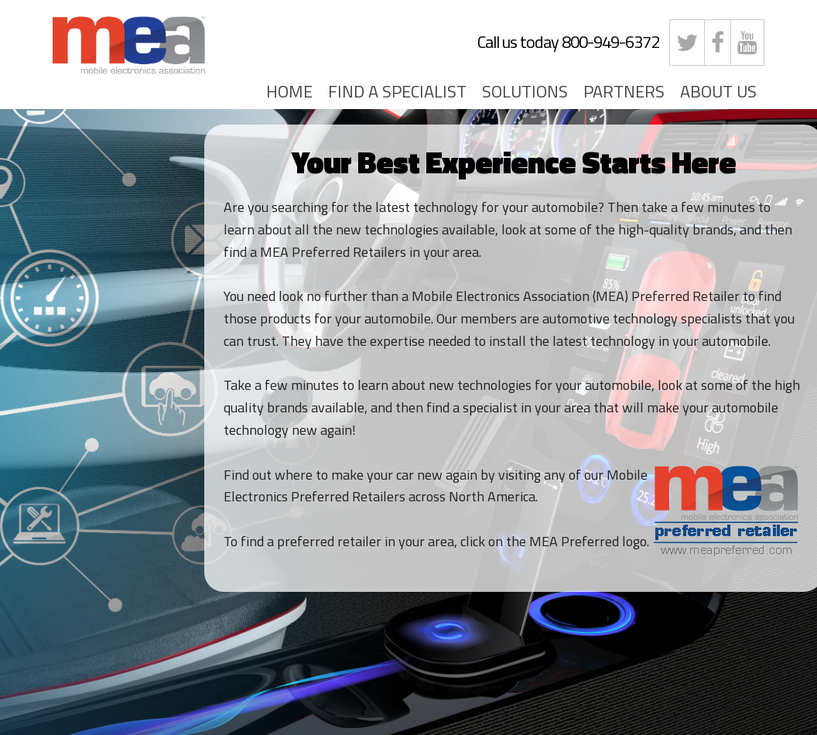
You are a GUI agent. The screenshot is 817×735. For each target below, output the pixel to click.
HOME (289, 91)
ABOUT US (718, 91)
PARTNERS (624, 91)
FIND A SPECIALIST (397, 91)
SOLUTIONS (525, 91)
